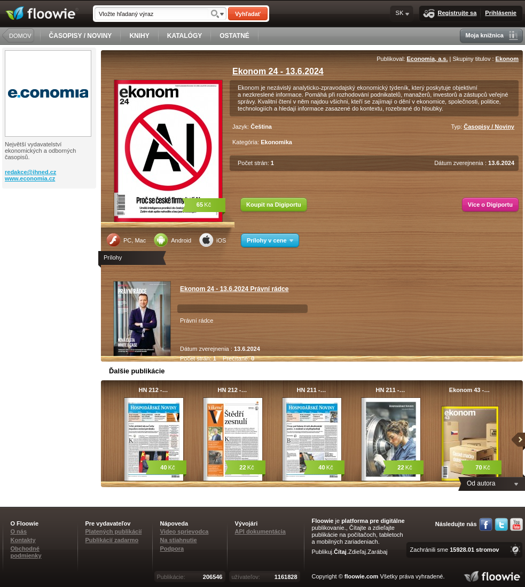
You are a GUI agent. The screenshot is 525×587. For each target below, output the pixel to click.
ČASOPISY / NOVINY (80, 36)
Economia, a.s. (427, 59)
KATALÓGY (184, 36)
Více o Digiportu (490, 204)
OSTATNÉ (234, 36)
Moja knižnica (491, 35)
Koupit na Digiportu (273, 204)
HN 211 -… (311, 390)
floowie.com (361, 576)
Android (172, 240)
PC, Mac (126, 240)
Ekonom (507, 59)
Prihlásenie (500, 13)
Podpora (172, 548)
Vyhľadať (248, 14)
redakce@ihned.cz (30, 172)
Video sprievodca (184, 531)
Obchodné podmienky (26, 552)
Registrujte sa (450, 13)
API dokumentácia (260, 531)
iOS (212, 240)
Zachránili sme (454, 549)
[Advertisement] (50, 231)
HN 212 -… (153, 390)
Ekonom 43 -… (469, 390)
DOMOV (20, 36)
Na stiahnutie (178, 540)
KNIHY (139, 36)
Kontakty (23, 540)
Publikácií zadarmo (112, 540)
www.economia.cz (30, 178)
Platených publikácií (113, 531)
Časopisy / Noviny (489, 126)
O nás (19, 531)
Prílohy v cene (270, 240)
